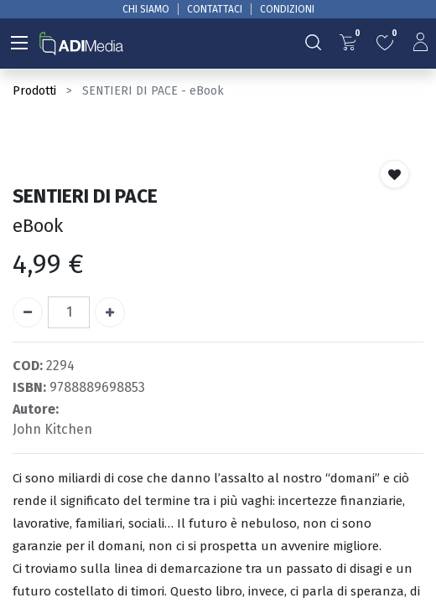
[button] (394, 174)
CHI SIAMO (145, 9)
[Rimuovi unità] (28, 312)
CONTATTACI (214, 9)
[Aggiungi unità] (110, 312)
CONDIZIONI (287, 9)
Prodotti (34, 91)
